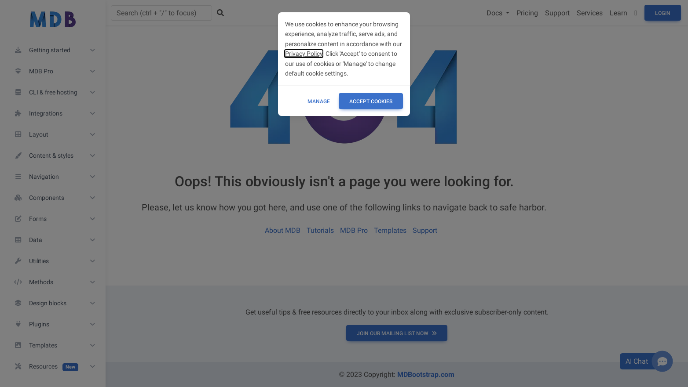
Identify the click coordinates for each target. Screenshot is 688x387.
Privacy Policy (303, 53)
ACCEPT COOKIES (370, 101)
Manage (318, 101)
